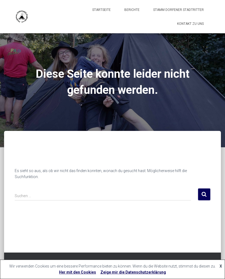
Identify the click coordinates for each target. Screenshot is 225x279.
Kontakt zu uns (190, 24)
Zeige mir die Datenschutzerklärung (133, 272)
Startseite (101, 10)
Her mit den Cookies (77, 272)
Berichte (132, 10)
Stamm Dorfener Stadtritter (178, 10)
